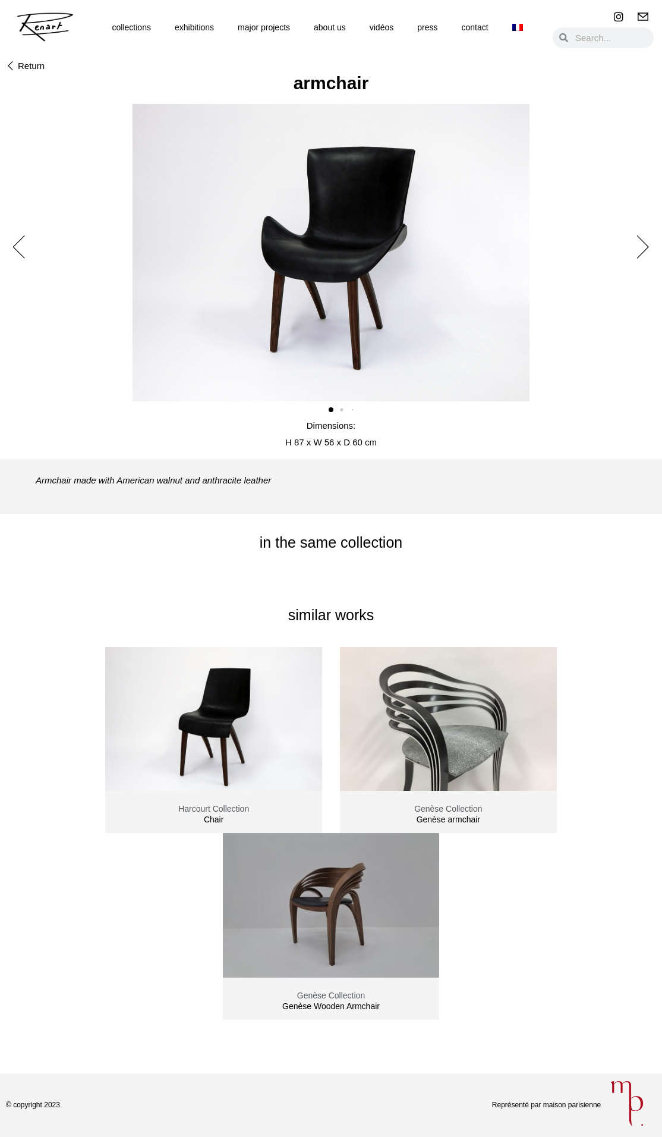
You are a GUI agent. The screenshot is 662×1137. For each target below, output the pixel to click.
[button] (25, 66)
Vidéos (381, 27)
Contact (474, 27)
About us (330, 27)
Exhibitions (194, 27)
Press (427, 27)
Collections (131, 27)
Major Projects (264, 27)
